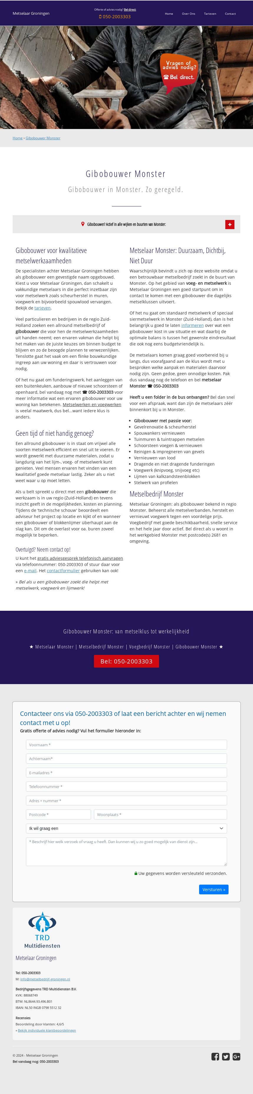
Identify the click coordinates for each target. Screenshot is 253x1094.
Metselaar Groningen (31, 13)
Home (18, 137)
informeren (192, 325)
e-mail (30, 570)
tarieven (42, 308)
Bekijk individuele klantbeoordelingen (47, 1030)
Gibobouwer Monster (43, 137)
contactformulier (63, 570)
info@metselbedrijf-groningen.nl (45, 979)
